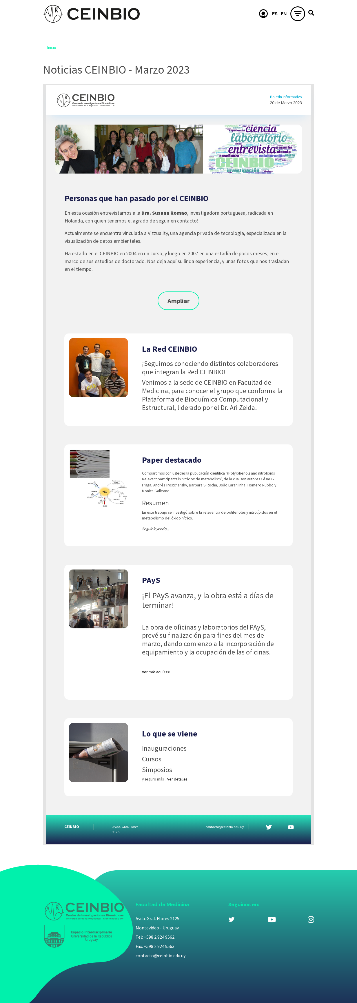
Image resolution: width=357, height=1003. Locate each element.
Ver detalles (177, 779)
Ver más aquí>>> (156, 672)
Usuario (263, 13)
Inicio (51, 47)
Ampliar (178, 301)
